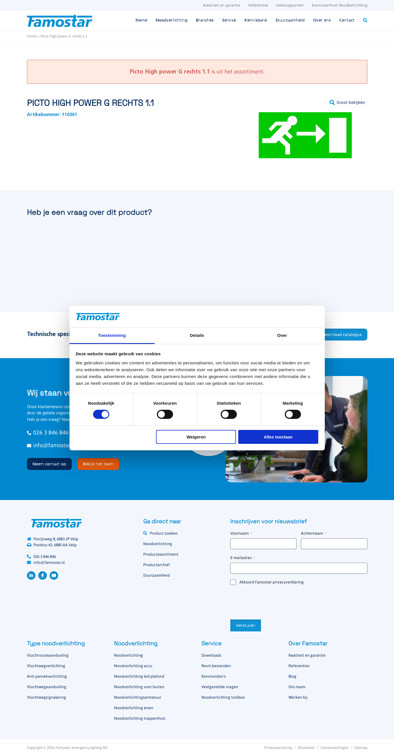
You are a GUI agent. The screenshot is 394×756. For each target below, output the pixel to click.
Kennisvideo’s (213, 676)
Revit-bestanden (216, 665)
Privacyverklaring (278, 748)
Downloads (211, 655)
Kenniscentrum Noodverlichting (339, 5)
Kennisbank (256, 20)
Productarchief (156, 564)
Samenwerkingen (335, 748)
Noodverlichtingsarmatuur (137, 697)
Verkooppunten (290, 5)
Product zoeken (164, 533)
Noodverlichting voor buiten (139, 686)
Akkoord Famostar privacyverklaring (271, 582)
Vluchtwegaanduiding (46, 686)
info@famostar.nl (49, 562)
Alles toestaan (278, 436)
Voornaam (241, 533)
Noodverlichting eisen (133, 707)
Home (141, 20)
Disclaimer (306, 748)
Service (229, 20)
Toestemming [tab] (112, 335)
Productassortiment (160, 554)
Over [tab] (282, 335)
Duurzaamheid (290, 20)
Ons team (296, 686)
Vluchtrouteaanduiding (48, 655)
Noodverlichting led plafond (139, 676)
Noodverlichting (171, 20)
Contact (347, 20)
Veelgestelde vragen (219, 686)
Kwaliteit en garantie (221, 5)
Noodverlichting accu (133, 665)
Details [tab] (197, 335)
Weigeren (196, 436)
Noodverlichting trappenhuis (139, 718)
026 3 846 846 (44, 556)
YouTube (54, 575)
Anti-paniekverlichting (47, 676)
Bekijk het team (98, 464)
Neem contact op (49, 464)
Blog (292, 676)
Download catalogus (341, 335)
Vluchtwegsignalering (46, 697)
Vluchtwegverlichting (46, 665)
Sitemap (360, 748)
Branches (205, 20)
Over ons (322, 20)
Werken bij (297, 697)
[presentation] (273, 602)
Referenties (258, 5)
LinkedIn (31, 575)
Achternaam (313, 533)
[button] (346, 102)
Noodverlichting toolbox (223, 697)
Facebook (42, 575)
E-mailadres (242, 557)
